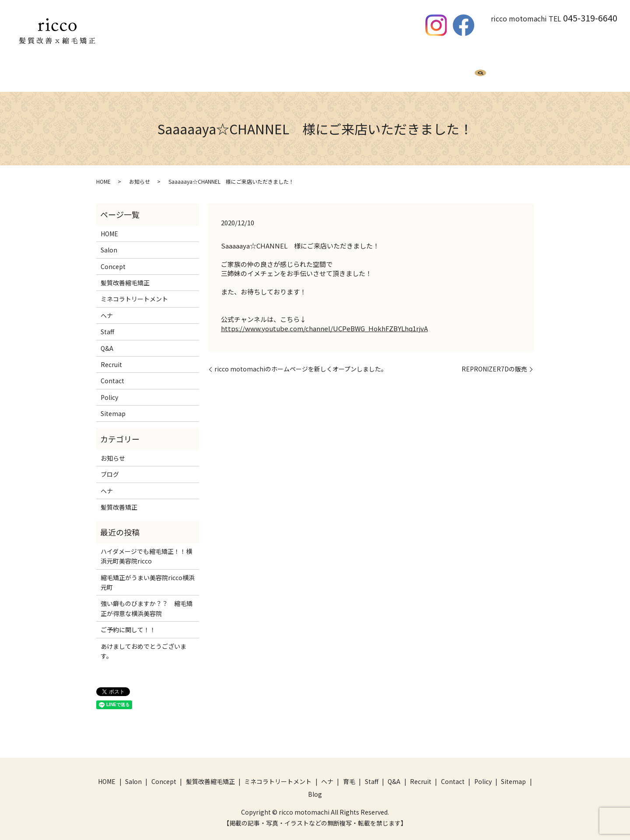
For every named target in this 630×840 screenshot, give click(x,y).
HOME (152, 73)
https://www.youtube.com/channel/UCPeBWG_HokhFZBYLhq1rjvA (324, 320)
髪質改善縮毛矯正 (197, 73)
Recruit (424, 73)
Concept (113, 258)
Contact (112, 372)
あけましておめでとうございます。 (143, 643)
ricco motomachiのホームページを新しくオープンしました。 (300, 361)
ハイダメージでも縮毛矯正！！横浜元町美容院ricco (146, 548)
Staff (370, 73)
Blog (455, 73)
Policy (109, 389)
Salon (109, 241)
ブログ (110, 466)
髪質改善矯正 (119, 498)
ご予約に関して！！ (128, 621)
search (480, 73)
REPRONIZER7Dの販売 (494, 361)
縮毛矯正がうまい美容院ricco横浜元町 (148, 574)
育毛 (345, 73)
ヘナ (320, 73)
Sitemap (113, 405)
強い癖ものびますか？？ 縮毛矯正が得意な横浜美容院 (146, 600)
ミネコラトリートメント (268, 73)
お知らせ (139, 173)
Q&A (395, 73)
